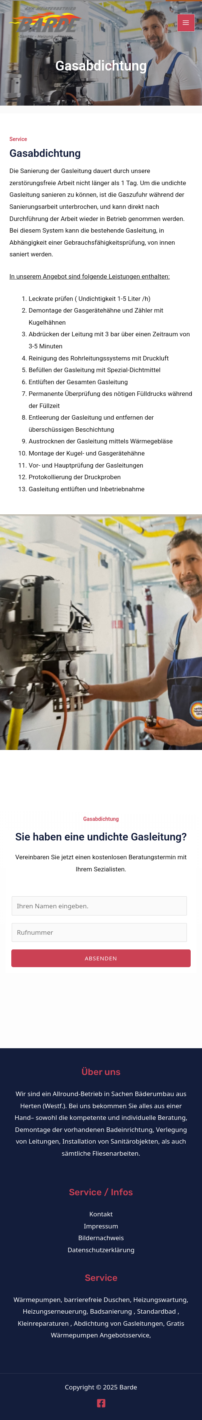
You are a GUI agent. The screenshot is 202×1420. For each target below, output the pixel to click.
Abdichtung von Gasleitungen (118, 1323)
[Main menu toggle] (186, 23)
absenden (101, 958)
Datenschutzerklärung (101, 1249)
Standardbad (156, 1311)
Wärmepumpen (37, 1299)
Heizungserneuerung (54, 1311)
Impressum (101, 1226)
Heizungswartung (160, 1299)
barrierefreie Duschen (97, 1299)
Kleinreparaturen (43, 1323)
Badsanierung (111, 1311)
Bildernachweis (101, 1237)
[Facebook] (101, 1403)
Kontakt (101, 1214)
